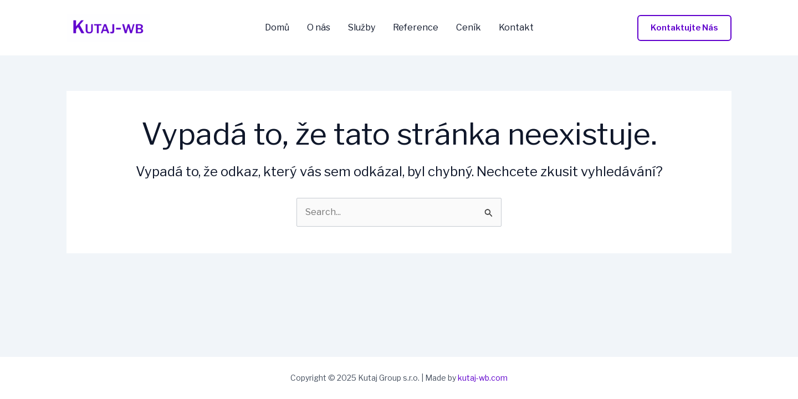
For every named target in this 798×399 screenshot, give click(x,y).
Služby (361, 27)
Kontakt (516, 27)
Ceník (468, 27)
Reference (415, 27)
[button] (684, 28)
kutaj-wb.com (483, 377)
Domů (277, 27)
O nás (318, 27)
